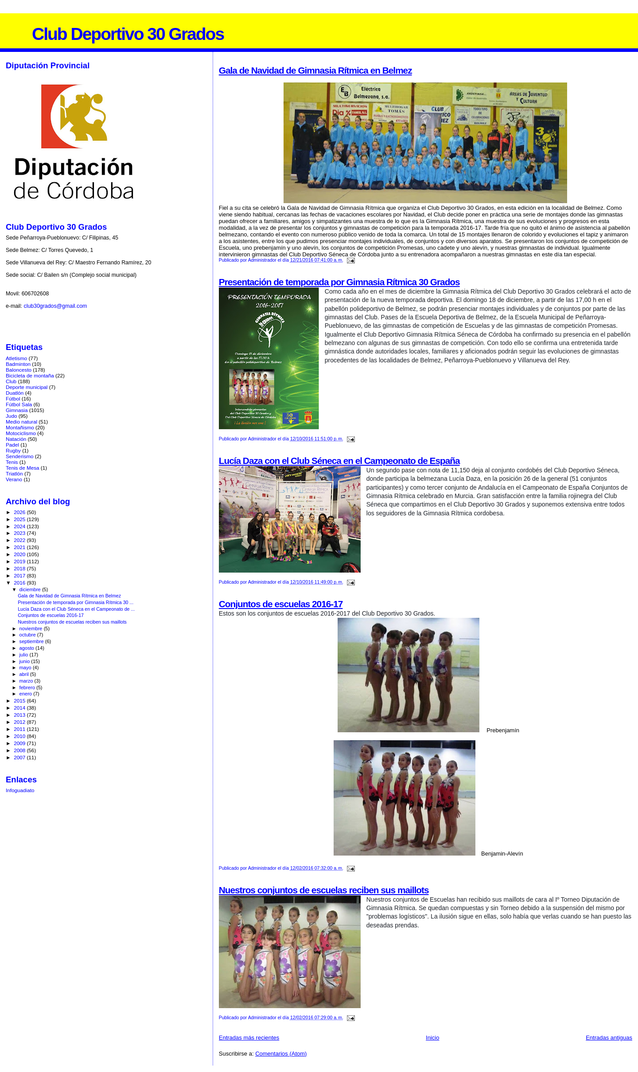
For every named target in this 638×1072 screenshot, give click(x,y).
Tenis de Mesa (22, 468)
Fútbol (13, 398)
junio (25, 661)
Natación (16, 439)
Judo (11, 416)
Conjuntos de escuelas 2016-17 (281, 604)
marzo (27, 680)
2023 (20, 533)
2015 (20, 700)
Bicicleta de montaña (30, 375)
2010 (20, 736)
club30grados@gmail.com (55, 306)
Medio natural (21, 421)
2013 (20, 715)
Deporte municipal (26, 387)
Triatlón (14, 473)
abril (24, 674)
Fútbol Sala (19, 404)
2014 (20, 708)
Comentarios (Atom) (281, 1053)
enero (26, 693)
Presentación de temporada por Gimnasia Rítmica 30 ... (75, 602)
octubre (28, 634)
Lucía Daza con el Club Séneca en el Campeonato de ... (76, 609)
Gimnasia (17, 410)
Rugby (13, 450)
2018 (20, 568)
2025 (20, 519)
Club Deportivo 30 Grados (128, 33)
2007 (20, 757)
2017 (20, 575)
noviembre (31, 628)
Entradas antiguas (609, 1037)
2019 (20, 561)
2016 (20, 582)
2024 (20, 526)
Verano (14, 479)
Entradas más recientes (249, 1037)
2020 (20, 554)
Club (11, 381)
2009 (20, 743)
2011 (20, 729)
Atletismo (16, 358)
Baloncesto (18, 370)
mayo (26, 667)
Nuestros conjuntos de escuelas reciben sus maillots (324, 890)
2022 (20, 540)
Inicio (432, 1037)
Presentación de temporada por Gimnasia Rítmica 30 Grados (339, 282)
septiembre (32, 641)
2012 (20, 722)
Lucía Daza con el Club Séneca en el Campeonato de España (339, 461)
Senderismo (20, 456)
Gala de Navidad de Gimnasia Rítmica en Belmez (315, 70)
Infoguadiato (20, 790)
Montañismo (20, 427)
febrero (27, 687)
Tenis (12, 462)
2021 (20, 547)
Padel (12, 445)
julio (24, 654)
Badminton (18, 364)
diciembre (30, 589)
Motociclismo (21, 433)
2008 (20, 750)
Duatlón (14, 393)
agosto (27, 648)
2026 (20, 512)
